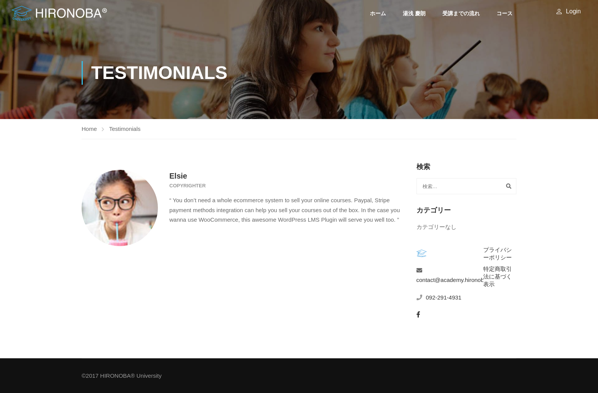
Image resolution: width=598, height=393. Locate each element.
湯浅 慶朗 (414, 13)
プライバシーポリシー (497, 253)
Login (573, 11)
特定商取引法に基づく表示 (497, 276)
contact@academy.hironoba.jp (455, 280)
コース (505, 13)
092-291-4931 (443, 297)
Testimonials (125, 129)
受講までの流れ (461, 13)
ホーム (378, 13)
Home (89, 129)
